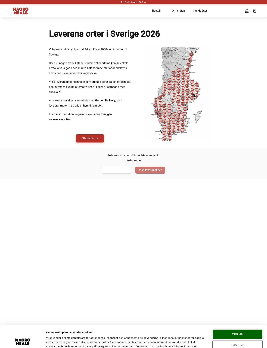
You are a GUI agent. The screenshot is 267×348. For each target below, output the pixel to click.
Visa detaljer (191, 341)
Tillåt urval (237, 324)
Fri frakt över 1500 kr (133, 2)
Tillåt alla (237, 313)
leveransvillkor (61, 119)
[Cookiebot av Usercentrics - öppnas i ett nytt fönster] (22, 341)
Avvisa (237, 335)
